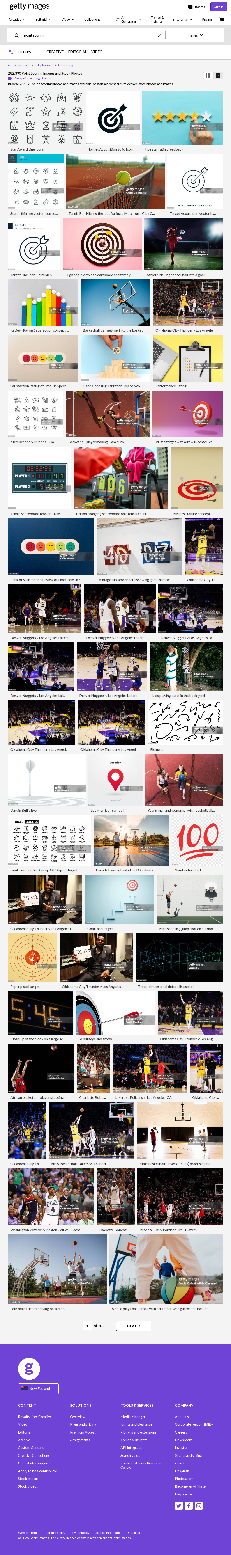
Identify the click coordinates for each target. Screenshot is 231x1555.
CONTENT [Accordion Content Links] (27, 1405)
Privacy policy (79, 1532)
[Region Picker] (38, 1388)
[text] (90, 35)
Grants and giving (188, 1455)
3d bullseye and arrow (95, 1039)
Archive (24, 1440)
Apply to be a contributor (37, 1471)
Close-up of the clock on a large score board (44, 1039)
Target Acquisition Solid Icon (110, 149)
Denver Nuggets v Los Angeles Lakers (39, 637)
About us (182, 1417)
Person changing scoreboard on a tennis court (111, 513)
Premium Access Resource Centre (140, 1465)
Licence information (108, 1532)
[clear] (161, 35)
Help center (184, 1494)
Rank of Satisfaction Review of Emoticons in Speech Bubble (56, 579)
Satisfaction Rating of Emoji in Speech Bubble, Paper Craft (55, 386)
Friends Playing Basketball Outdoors (124, 870)
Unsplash (182, 1471)
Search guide (130, 1455)
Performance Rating (171, 386)
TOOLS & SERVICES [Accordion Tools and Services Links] (136, 1405)
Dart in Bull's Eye (23, 810)
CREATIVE (55, 52)
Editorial (24, 1432)
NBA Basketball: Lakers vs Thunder (78, 1163)
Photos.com (184, 1479)
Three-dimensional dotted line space (166, 986)
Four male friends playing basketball (38, 1308)
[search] (19, 35)
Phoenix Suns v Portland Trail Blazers (168, 1230)
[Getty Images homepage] (29, 6)
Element (156, 749)
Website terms (28, 1532)
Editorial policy (55, 1532)
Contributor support (34, 1463)
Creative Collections (34, 1455)
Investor (181, 1447)
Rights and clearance (136, 1424)
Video (22, 1424)
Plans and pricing (83, 1424)
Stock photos (28, 1479)
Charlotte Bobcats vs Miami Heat (105, 1097)
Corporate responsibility (194, 1424)
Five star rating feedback (164, 149)
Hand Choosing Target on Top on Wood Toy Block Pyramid (128, 386)
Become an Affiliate (190, 1486)
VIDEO (97, 52)
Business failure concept (191, 513)
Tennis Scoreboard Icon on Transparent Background (50, 513)
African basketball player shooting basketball (45, 1097)
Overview (77, 1417)
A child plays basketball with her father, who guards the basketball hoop (167, 1308)
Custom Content (31, 1447)
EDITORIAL (77, 52)
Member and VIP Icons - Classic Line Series (43, 442)
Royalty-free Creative (35, 1417)
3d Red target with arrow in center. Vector (187, 442)
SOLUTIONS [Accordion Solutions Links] (80, 1405)
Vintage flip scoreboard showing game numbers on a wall (143, 579)
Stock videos (28, 1486)
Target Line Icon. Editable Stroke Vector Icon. (45, 275)
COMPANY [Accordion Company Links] (184, 1405)
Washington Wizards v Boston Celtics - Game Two (49, 1230)
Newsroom (183, 1440)
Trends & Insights (133, 1440)
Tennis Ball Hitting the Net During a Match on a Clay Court (114, 213)
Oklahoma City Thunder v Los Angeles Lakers (190, 330)
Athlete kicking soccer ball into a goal (176, 275)
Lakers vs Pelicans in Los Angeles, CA (143, 1097)
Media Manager (133, 1417)
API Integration (132, 1447)
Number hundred (187, 870)
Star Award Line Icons (27, 149)
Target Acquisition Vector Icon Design (199, 213)
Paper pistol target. (25, 986)
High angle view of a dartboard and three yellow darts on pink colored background (128, 275)
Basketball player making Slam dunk (96, 442)
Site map (134, 1532)
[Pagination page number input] (87, 1325)
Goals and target (100, 928)
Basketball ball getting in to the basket (113, 330)
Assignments (80, 1440)
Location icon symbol (107, 810)
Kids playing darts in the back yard (178, 695)
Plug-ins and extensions (138, 1432)
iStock (180, 1463)
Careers (181, 1432)
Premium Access (83, 1432)
